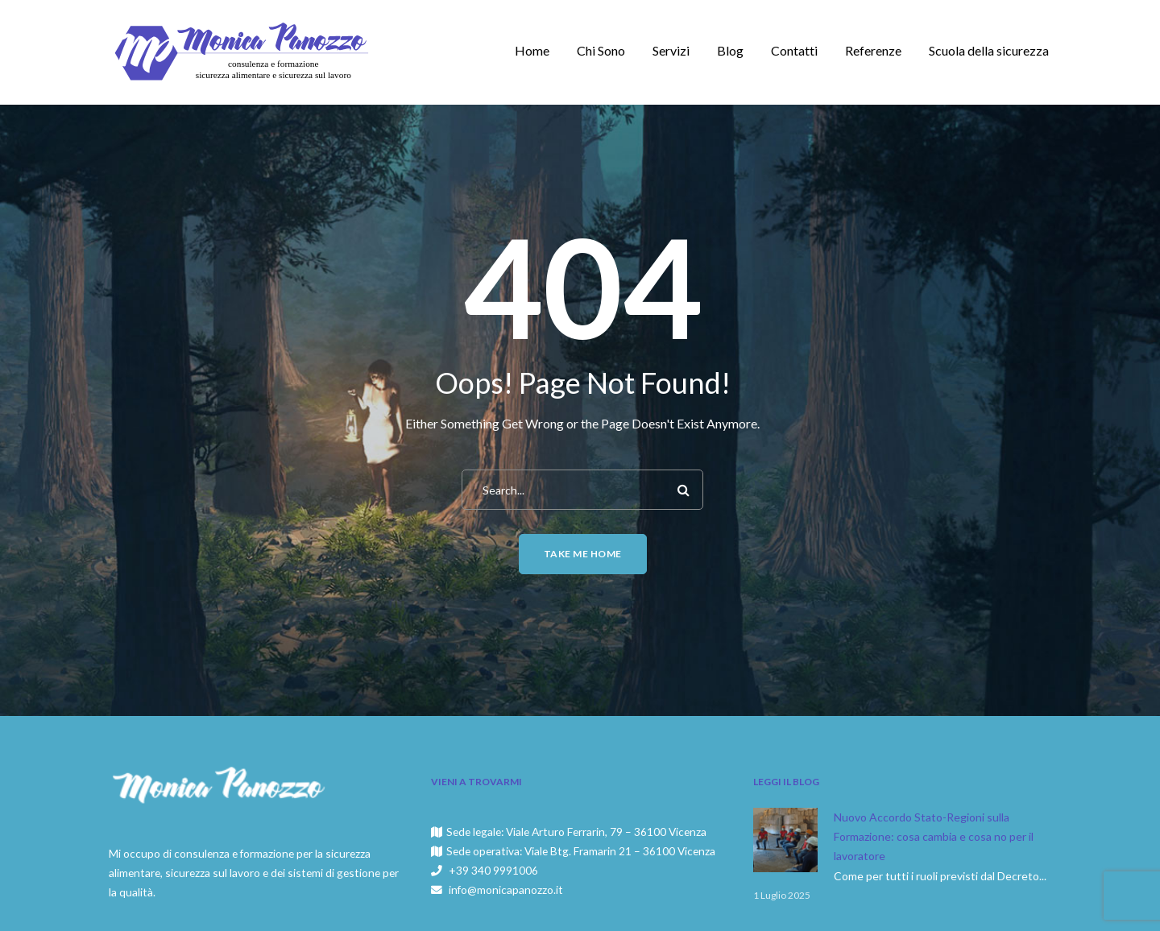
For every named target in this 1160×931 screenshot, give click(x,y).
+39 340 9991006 (493, 870)
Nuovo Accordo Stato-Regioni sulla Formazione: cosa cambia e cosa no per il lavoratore (934, 836)
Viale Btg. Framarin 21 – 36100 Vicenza (619, 851)
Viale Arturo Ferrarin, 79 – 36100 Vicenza (606, 831)
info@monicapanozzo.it (506, 889)
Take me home (583, 554)
